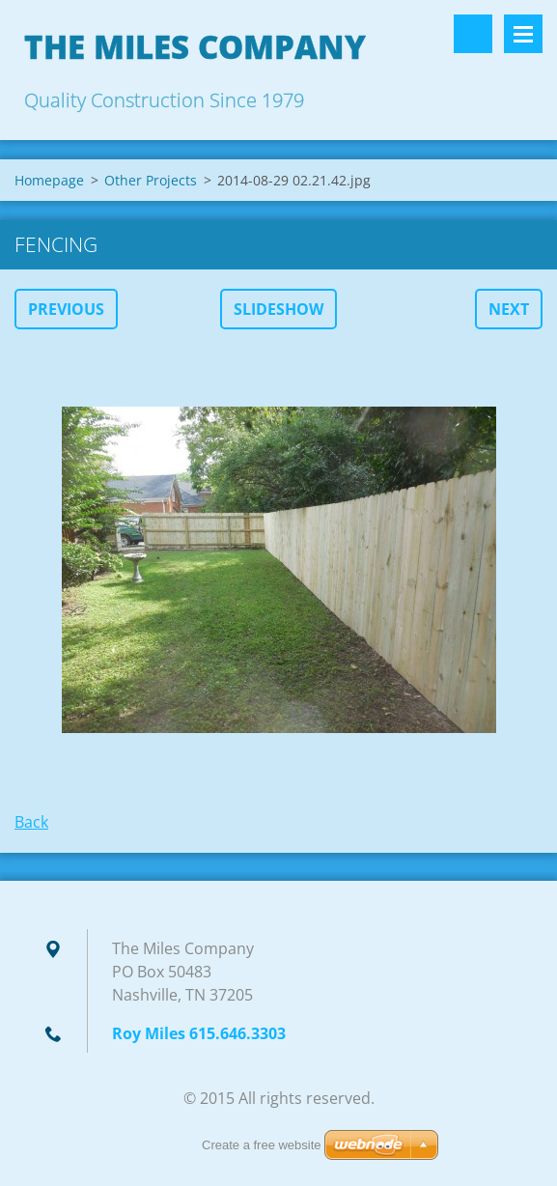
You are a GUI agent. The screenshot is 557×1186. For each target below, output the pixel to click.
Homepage (49, 180)
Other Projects (150, 180)
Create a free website (261, 1145)
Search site (473, 33)
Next (508, 309)
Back (31, 822)
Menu (523, 33)
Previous (66, 309)
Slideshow (278, 309)
